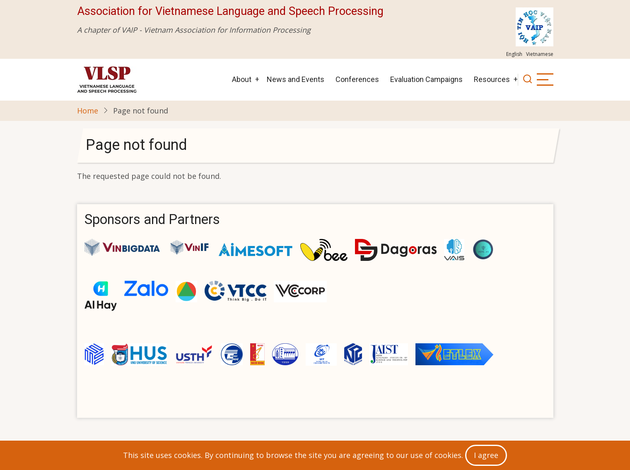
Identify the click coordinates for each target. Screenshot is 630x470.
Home (87, 111)
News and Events (295, 79)
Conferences (357, 79)
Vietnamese (539, 54)
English (514, 54)
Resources (492, 79)
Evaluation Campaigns (426, 79)
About (241, 79)
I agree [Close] (486, 455)
